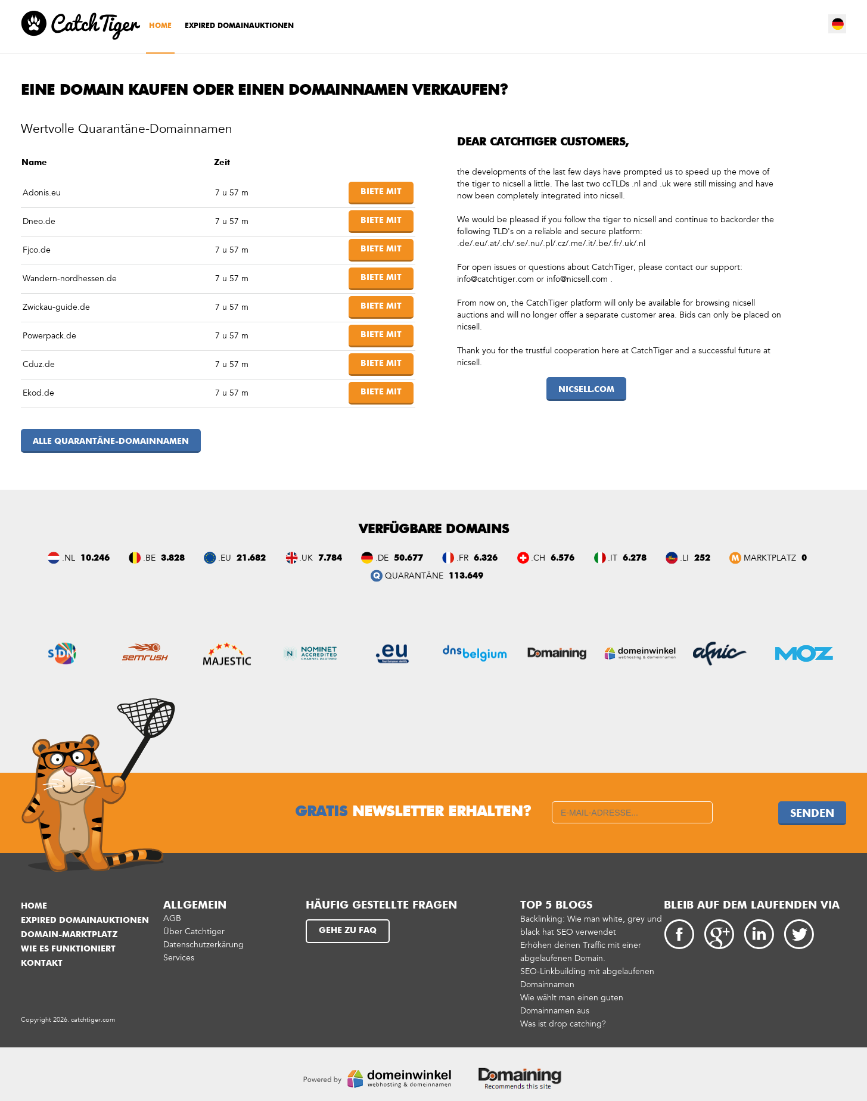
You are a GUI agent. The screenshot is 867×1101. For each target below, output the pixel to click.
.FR (462, 558)
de (838, 24)
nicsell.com (586, 389)
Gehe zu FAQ (348, 930)
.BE (149, 558)
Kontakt (42, 963)
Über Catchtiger (194, 931)
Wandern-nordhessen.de (70, 278)
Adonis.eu (42, 193)
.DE (382, 558)
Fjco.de (37, 250)
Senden (812, 813)
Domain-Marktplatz (69, 935)
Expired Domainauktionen (239, 26)
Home (160, 26)
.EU (224, 558)
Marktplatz (770, 558)
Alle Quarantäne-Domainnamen (111, 441)
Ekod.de (38, 393)
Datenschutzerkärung (203, 945)
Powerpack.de (49, 336)
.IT (612, 558)
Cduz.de (39, 364)
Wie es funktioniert (68, 949)
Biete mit (381, 192)
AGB (172, 918)
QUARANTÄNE (414, 576)
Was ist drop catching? (563, 1024)
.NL (68, 558)
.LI (684, 558)
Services (178, 958)
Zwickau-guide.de (56, 307)
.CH (538, 558)
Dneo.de (39, 221)
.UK (306, 558)
